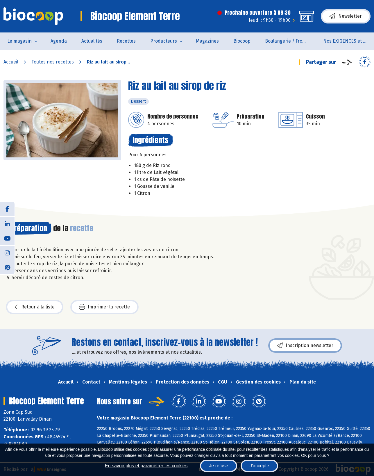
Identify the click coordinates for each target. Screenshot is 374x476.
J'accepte (259, 465)
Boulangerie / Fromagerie (290, 41)
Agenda (59, 41)
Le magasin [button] (19, 41)
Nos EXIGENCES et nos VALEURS (348, 41)
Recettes (126, 41)
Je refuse (218, 465)
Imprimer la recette (104, 307)
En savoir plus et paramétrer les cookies (146, 465)
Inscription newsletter (305, 345)
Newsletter (346, 16)
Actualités (91, 41)
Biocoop (241, 41)
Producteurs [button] (163, 41)
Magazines (207, 41)
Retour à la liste (35, 307)
